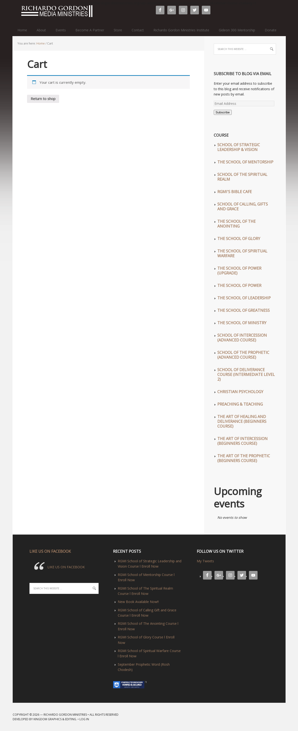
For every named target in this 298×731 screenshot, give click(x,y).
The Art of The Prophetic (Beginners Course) (243, 458)
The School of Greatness (243, 310)
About (41, 30)
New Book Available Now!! (138, 601)
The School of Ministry (241, 322)
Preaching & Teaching (240, 404)
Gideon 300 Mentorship (237, 30)
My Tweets (205, 561)
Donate (270, 30)
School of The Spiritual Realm (242, 177)
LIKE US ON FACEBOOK (50, 551)
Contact (138, 30)
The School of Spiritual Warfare (242, 253)
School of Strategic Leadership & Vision (238, 147)
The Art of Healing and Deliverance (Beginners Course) (241, 421)
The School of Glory (238, 238)
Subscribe (223, 112)
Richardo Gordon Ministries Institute (181, 30)
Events (61, 30)
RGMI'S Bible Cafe (234, 191)
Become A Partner (89, 30)
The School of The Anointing (236, 224)
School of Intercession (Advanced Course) (242, 338)
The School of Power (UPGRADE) (239, 271)
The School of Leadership (244, 298)
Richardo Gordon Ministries (15, 12)
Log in (84, 719)
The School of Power (239, 285)
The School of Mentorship (245, 162)
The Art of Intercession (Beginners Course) (242, 441)
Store (118, 30)
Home (22, 30)
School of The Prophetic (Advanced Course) (243, 355)
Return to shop (43, 98)
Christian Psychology (240, 391)
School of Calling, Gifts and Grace (242, 206)
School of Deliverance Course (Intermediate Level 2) (246, 374)
